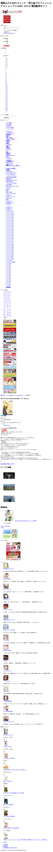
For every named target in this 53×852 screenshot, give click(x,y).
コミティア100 (10, 259)
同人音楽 (8, 204)
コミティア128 (10, 217)
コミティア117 (10, 233)
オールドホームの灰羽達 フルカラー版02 (13, 792)
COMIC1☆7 (9, 208)
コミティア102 (10, 256)
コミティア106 (10, 250)
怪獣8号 (5, 660)
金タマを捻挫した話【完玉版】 (11, 828)
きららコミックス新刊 (9, 630)
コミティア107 (10, 248)
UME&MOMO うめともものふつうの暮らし (14, 769)
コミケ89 (8, 274)
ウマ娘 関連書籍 (7, 701)
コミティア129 (10, 216)
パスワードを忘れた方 (9, 33)
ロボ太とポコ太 (7, 746)
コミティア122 (10, 226)
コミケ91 (8, 271)
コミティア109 (10, 245)
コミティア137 (10, 128)
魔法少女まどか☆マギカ (12, 186)
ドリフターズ (6, 681)
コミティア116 (10, 235)
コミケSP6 (8, 260)
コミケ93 (8, 268)
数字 (6, 317)
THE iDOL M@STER (11, 177)
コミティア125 (10, 221)
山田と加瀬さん (7, 578)
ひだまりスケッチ (10, 196)
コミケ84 (8, 281)
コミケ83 (8, 283)
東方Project (9, 198)
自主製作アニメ (10, 202)
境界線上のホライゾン (12, 180)
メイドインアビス (7, 609)
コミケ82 (8, 284)
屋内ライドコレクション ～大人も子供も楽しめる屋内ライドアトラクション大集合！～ (25, 839)
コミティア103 (10, 254)
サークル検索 (9, 395)
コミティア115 (10, 236)
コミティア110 (10, 244)
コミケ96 (8, 263)
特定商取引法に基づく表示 (10, 847)
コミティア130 (10, 214)
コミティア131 (10, 213)
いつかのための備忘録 (9, 816)
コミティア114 (10, 238)
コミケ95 (8, 265)
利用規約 (5, 846)
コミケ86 (8, 278)
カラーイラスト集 (10, 193)
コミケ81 (8, 285)
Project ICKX (6, 425)
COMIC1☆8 (9, 207)
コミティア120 (10, 229)
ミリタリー (9, 159)
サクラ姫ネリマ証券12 (9, 758)
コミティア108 (10, 247)
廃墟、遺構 (9, 192)
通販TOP (3, 395)
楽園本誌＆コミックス (9, 619)
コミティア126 (10, 220)
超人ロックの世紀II (8, 804)
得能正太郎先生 (7, 650)
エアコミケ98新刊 (10, 262)
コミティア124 (10, 223)
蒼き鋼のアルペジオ (8, 568)
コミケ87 (8, 277)
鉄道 (7, 190)
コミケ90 (8, 272)
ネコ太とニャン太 (7, 734)
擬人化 (8, 189)
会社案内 (5, 844)
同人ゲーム (9, 201)
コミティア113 (10, 239)
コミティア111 (10, 242)
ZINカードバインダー (8, 721)
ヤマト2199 (6, 640)
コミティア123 (10, 224)
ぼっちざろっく (7, 589)
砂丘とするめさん (7, 781)
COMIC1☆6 (9, 210)
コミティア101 (10, 257)
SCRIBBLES (6, 691)
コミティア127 (10, 218)
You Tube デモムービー (7, 464)
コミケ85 (8, 280)
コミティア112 (10, 241)
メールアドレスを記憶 (10, 30)
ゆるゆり (8, 195)
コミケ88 (8, 275)
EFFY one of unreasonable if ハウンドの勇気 (25, 520)
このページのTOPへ (6, 526)
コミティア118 (10, 232)
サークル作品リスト (19, 395)
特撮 (7, 199)
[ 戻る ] (2, 527)
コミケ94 (8, 266)
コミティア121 (10, 227)
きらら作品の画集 (7, 711)
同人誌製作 (9, 184)
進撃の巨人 (9, 178)
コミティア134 (10, 211)
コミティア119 (10, 230)
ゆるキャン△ (6, 599)
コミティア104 (10, 253)
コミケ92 (8, 269)
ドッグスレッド (7, 670)
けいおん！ (9, 187)
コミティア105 (10, 251)
